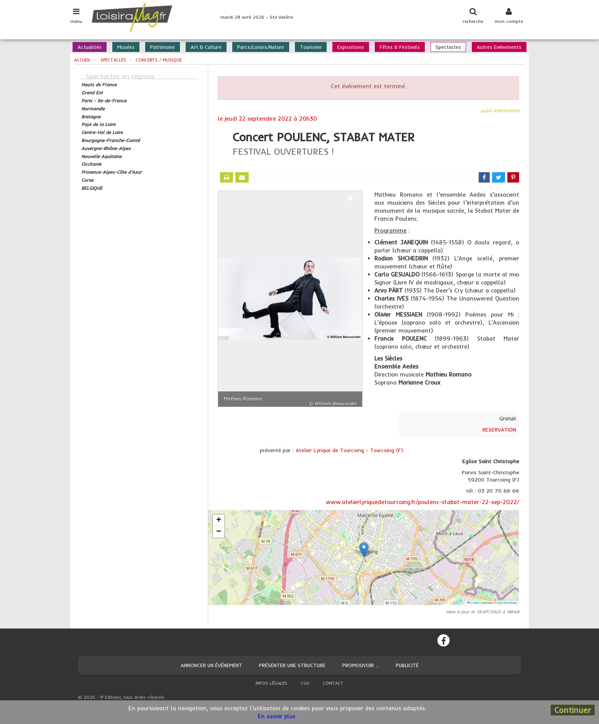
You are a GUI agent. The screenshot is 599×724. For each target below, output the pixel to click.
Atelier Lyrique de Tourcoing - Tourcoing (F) (349, 450)
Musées (125, 47)
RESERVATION (499, 430)
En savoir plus (276, 716)
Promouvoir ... (360, 665)
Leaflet (473, 602)
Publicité (407, 665)
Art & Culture (206, 47)
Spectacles (448, 47)
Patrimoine (162, 47)
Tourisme (311, 47)
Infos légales (271, 683)
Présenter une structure (292, 665)
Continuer (572, 710)
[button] (364, 550)
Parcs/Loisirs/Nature (260, 47)
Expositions (350, 47)
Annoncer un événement (211, 665)
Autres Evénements (499, 47)
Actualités (90, 47)
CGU (305, 683)
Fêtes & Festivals (400, 47)
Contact (333, 683)
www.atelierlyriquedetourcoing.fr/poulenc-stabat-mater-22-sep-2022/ (422, 502)
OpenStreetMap (507, 602)
